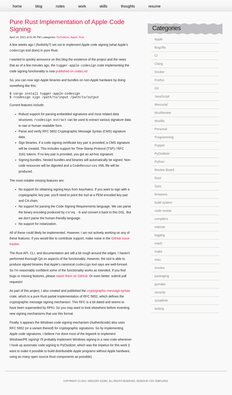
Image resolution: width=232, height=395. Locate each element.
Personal (161, 129)
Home (17, 6)
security (160, 292)
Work (82, 6)
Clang (159, 64)
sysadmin (161, 300)
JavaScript (162, 96)
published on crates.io (71, 71)
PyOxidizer (63, 37)
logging (160, 235)
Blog (38, 6)
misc (158, 259)
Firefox (159, 80)
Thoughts (128, 6)
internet (160, 227)
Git (157, 88)
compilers (161, 219)
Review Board (164, 170)
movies (159, 268)
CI (156, 55)
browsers (161, 194)
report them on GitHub (71, 277)
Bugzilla (160, 47)
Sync (158, 186)
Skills (103, 6)
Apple (73, 37)
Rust (81, 37)
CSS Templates (158, 382)
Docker (159, 72)
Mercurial (161, 104)
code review (163, 210)
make (158, 251)
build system (163, 202)
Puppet (159, 145)
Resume (154, 6)
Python (159, 161)
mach (158, 243)
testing (159, 308)
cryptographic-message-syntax (108, 292)
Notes (60, 6)
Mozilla (159, 121)
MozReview (163, 113)
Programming (164, 137)
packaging (162, 276)
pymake (160, 284)
